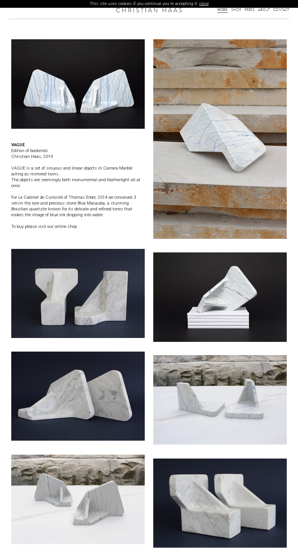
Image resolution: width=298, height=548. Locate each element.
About (264, 9)
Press (249, 9)
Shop (236, 9)
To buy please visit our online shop (44, 226)
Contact (281, 9)
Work (222, 9)
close (204, 3)
